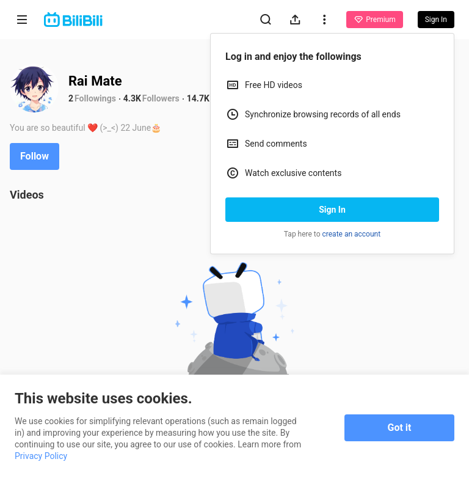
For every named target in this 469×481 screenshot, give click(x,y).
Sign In (332, 210)
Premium (374, 19)
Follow (34, 156)
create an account (351, 234)
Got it (400, 427)
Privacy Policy (41, 456)
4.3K (132, 98)
